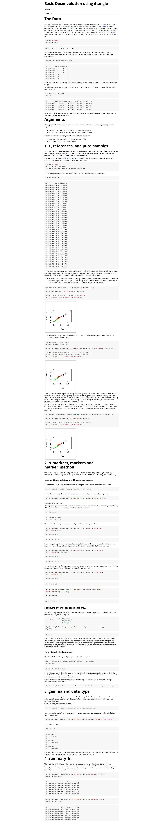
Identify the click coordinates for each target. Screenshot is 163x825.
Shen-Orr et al (103, 26)
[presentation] (114, 114)
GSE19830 (70, 28)
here (114, 32)
